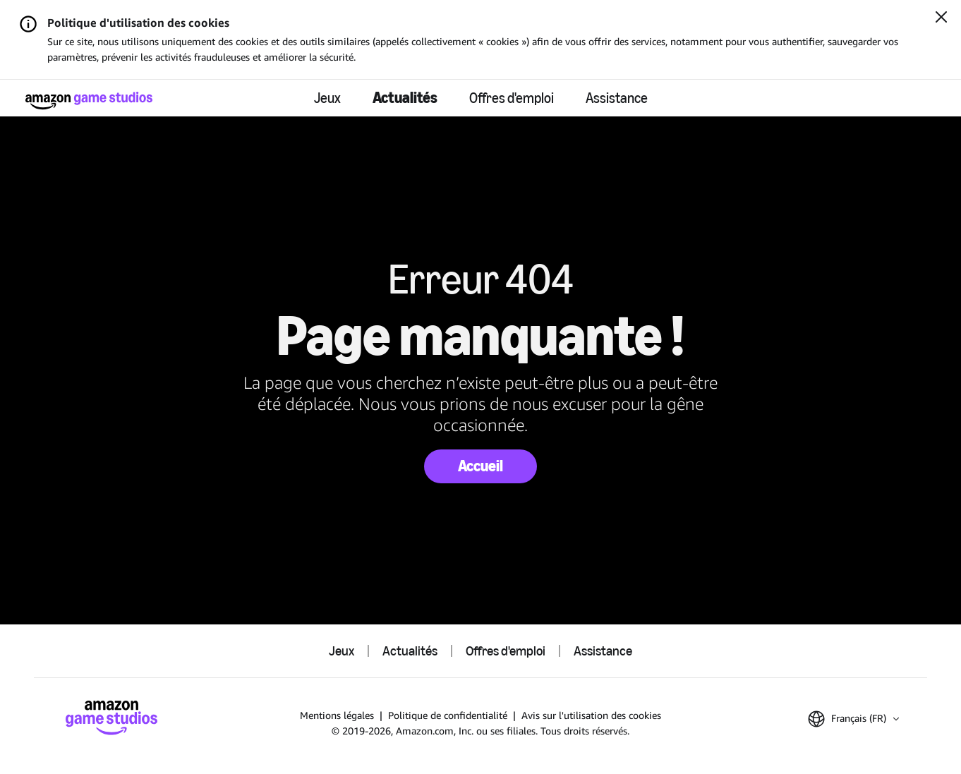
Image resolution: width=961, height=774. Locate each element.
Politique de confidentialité (447, 715)
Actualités (405, 97)
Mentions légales (337, 715)
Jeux (327, 98)
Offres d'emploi (511, 98)
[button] (853, 719)
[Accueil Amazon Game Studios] (88, 100)
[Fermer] (941, 18)
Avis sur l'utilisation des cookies (591, 715)
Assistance (617, 98)
